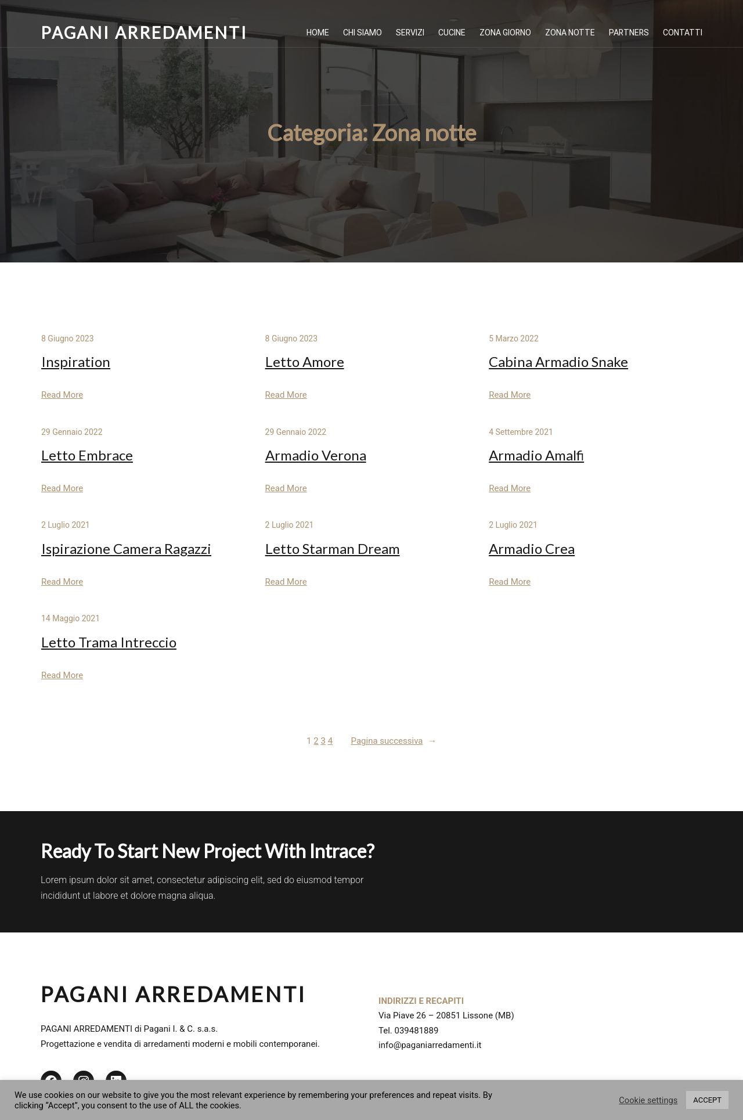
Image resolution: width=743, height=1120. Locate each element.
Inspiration (75, 361)
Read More (62, 395)
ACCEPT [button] (707, 1100)
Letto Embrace (87, 454)
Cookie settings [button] (648, 1100)
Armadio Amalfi (536, 454)
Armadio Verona (315, 454)
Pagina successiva (394, 741)
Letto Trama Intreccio (108, 641)
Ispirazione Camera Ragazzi (126, 548)
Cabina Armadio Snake (558, 361)
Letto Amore (304, 361)
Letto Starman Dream (332, 548)
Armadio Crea (532, 548)
